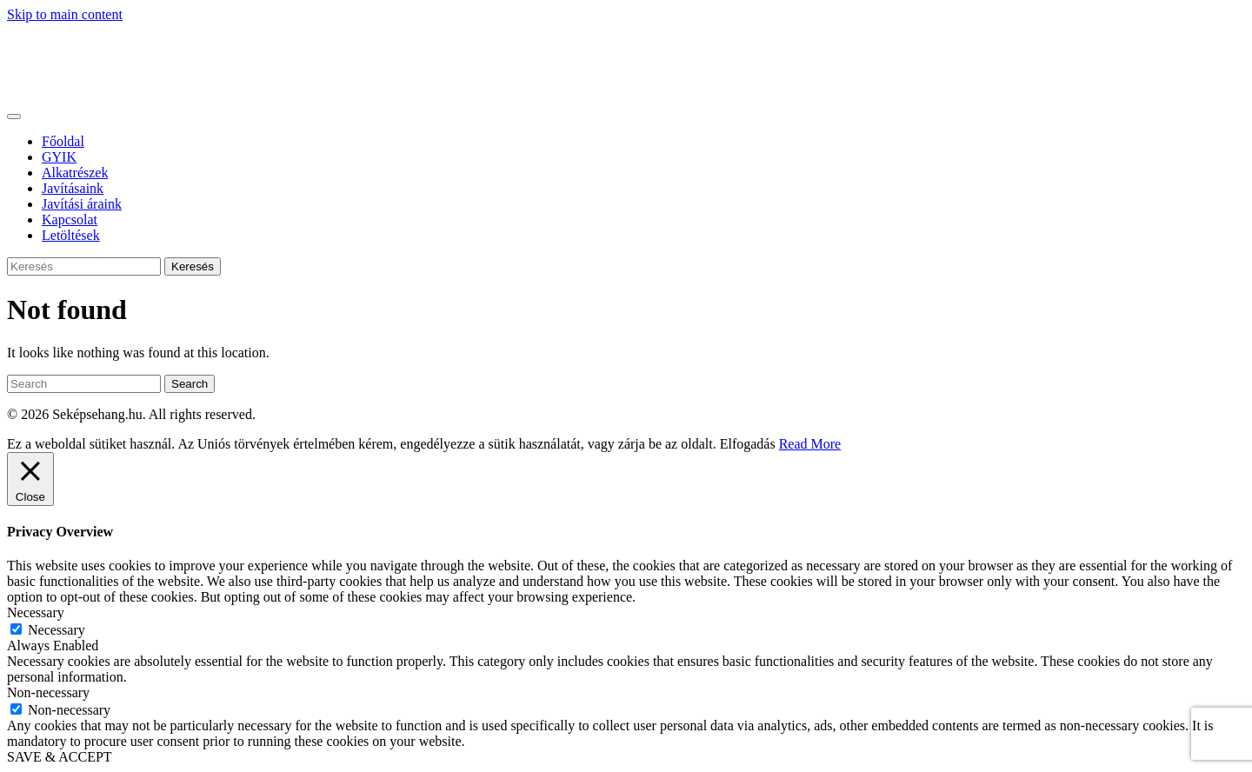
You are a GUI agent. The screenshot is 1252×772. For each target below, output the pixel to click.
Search (189, 383)
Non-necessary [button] (48, 692)
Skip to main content (65, 14)
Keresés (192, 266)
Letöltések (71, 235)
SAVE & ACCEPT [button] (59, 756)
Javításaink (72, 188)
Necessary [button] (35, 612)
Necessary (56, 629)
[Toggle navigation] (14, 116)
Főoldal (63, 141)
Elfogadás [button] (748, 443)
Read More (810, 443)
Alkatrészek (75, 172)
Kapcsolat (69, 219)
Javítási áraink (82, 203)
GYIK (59, 157)
